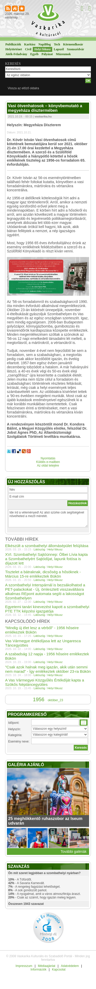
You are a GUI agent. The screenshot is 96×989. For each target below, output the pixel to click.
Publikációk (13, 44)
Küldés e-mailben (48, 462)
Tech (57, 44)
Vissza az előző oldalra (23, 88)
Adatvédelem (70, 966)
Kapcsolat (59, 969)
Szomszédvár (75, 49)
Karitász (29, 44)
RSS (8, 9)
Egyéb (34, 54)
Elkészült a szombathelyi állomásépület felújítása (46, 545)
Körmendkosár (73, 44)
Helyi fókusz (42, 49)
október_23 (55, 700)
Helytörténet (13, 49)
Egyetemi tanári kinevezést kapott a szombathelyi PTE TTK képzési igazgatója (47, 609)
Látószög (39, 549)
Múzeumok (63, 54)
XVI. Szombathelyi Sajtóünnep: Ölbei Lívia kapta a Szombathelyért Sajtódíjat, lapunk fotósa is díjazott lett (46, 558)
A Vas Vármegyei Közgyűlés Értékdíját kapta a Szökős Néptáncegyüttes (44, 682)
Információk (38, 969)
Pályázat (47, 54)
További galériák (74, 851)
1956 (39, 699)
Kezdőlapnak (15, 9)
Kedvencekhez (22, 9)
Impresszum (24, 966)
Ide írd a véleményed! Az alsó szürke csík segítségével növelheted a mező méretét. (48, 518)
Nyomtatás (48, 458)
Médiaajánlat (46, 966)
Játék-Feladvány (16, 54)
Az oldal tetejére (48, 465)
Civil (28, 49)
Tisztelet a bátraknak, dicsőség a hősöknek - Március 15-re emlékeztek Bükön (43, 574)
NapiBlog (44, 44)
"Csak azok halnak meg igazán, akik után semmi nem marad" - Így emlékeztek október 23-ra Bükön (48, 669)
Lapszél (59, 49)
